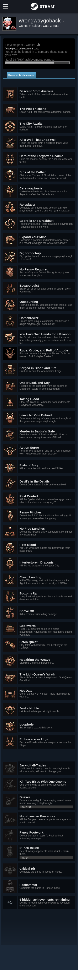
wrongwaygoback (40, 20)
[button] (39, 94)
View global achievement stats (22, 48)
